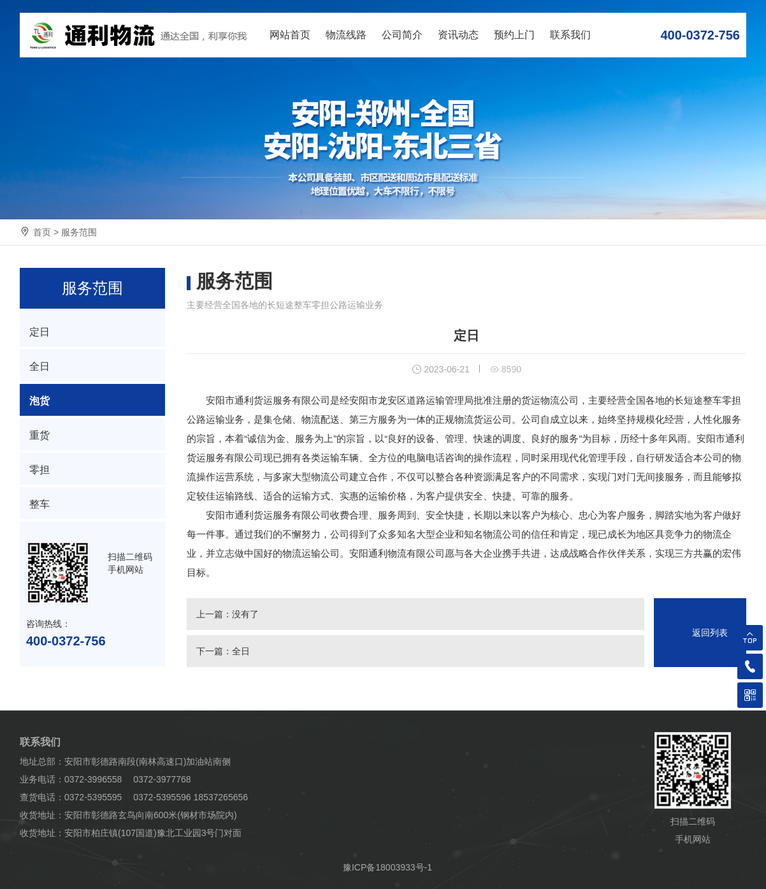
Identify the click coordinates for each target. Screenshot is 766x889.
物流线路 (346, 34)
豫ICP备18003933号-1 (387, 867)
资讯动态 (458, 34)
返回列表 (710, 633)
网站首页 (290, 34)
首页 (42, 232)
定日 (39, 332)
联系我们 (570, 34)
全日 (241, 651)
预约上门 (514, 34)
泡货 (39, 400)
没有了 (245, 614)
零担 (39, 469)
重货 (39, 435)
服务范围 (79, 232)
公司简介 (402, 34)
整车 (39, 504)
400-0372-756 (700, 35)
